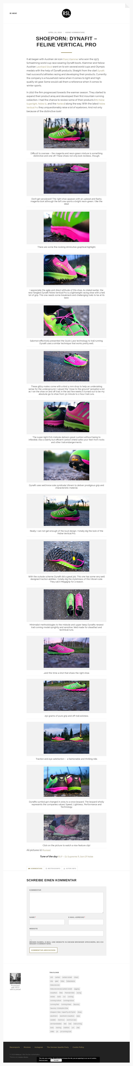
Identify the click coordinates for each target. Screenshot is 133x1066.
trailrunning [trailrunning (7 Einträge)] (78, 1027)
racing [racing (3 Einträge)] (79, 996)
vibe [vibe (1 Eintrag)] (78, 1031)
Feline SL (44, 104)
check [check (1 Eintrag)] (76, 981)
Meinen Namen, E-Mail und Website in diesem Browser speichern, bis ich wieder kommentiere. (66, 946)
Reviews (27, 1051)
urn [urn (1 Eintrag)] (73, 1031)
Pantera (63, 104)
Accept (56, 1060)
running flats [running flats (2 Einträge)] (54, 1008)
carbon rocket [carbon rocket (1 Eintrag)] (67, 981)
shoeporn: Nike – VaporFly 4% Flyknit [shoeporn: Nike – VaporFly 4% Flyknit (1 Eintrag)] (62, 1015)
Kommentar (35, 891)
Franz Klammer (71, 59)
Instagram (39, 1051)
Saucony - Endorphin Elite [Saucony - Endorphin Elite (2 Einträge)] (59, 1012)
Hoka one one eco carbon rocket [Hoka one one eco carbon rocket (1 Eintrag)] (61, 992)
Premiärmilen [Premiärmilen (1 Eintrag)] (69, 996)
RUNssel (18, 1058)
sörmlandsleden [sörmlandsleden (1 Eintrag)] (55, 1027)
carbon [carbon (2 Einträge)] (57, 981)
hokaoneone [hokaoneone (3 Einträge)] (70, 985)
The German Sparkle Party (58, 1051)
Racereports (15, 1051)
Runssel (47, 850)
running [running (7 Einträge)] (70, 1000)
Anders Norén (23, 1061)
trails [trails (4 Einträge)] (52, 1031)
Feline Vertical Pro (36, 108)
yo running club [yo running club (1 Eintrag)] (65, 1035)
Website (33, 931)
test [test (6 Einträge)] (65, 1027)
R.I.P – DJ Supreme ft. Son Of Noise (76, 857)
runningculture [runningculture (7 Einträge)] (68, 1004)
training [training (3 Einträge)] (58, 1031)
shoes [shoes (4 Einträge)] (80, 1015)
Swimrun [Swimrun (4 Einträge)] (61, 1023)
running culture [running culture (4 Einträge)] (55, 1004)
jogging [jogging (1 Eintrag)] (76, 992)
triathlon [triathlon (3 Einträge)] (66, 1031)
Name (32, 920)
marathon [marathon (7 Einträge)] (53, 996)
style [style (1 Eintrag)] (78, 1019)
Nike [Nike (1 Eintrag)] (61, 996)
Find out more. (43, 1060)
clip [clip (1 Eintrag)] (51, 985)
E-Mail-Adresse (76, 920)
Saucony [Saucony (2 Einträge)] (76, 1008)
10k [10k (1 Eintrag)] (51, 981)
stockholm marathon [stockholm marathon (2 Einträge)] (67, 1019)
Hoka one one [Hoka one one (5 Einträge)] (54, 988)
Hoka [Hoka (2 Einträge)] (62, 985)
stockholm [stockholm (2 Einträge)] (53, 1019)
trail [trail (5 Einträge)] (70, 1027)
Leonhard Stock (45, 67)
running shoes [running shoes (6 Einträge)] (66, 1008)
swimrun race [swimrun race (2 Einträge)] (71, 1023)
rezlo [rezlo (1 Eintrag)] (59, 1000)
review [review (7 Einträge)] (52, 1000)
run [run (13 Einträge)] (64, 1000)
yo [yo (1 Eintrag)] (57, 1035)
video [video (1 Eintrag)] (52, 1035)
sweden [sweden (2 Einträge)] (53, 1023)
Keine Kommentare (75, 33)
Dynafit (101, 71)
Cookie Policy (78, 1051)
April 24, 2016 (54, 33)
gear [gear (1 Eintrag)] (56, 985)
